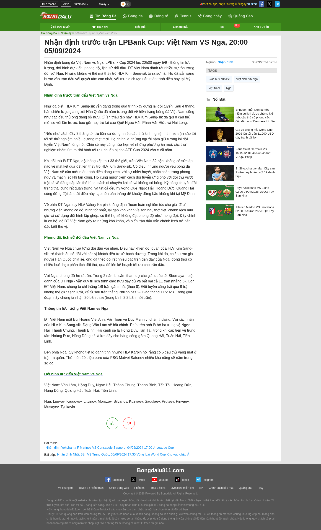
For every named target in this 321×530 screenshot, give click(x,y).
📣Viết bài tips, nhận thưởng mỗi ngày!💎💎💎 (228, 4)
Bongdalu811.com (160, 470)
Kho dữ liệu (261, 26)
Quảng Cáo (240, 16)
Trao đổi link (157, 487)
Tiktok (182, 479)
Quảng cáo (245, 487)
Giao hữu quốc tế (219, 79)
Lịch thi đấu (180, 26)
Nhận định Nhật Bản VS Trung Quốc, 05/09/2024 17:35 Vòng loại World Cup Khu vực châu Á (123, 454)
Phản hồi (139, 487)
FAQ (260, 487)
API (201, 487)
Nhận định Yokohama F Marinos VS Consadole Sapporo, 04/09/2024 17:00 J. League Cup (110, 447)
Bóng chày (210, 16)
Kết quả (140, 26)
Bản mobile (49, 4)
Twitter (138, 479)
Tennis (182, 16)
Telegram (204, 479)
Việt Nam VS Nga (247, 79)
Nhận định (67, 33)
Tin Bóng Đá (103, 16)
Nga (228, 88)
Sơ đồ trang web (119, 487)
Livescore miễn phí (182, 487)
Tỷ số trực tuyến (59, 26)
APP (66, 4)
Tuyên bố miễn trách (91, 487)
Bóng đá (133, 16)
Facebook (114, 479)
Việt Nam (214, 88)
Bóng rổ (158, 16)
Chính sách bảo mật (221, 487)
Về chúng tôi (65, 487)
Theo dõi (100, 27)
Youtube (160, 479)
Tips (229, 26)
